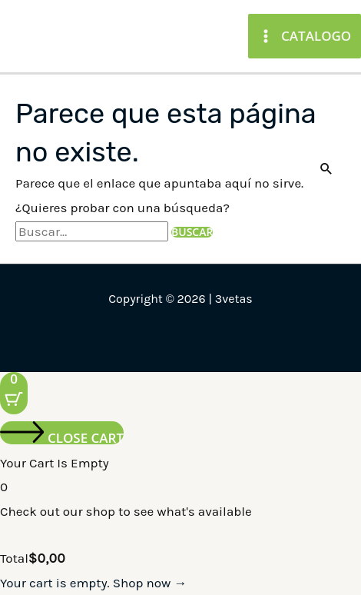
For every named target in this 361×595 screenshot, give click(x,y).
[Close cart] (62, 432)
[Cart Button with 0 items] (14, 393)
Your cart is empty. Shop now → (93, 582)
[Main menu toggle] (304, 36)
